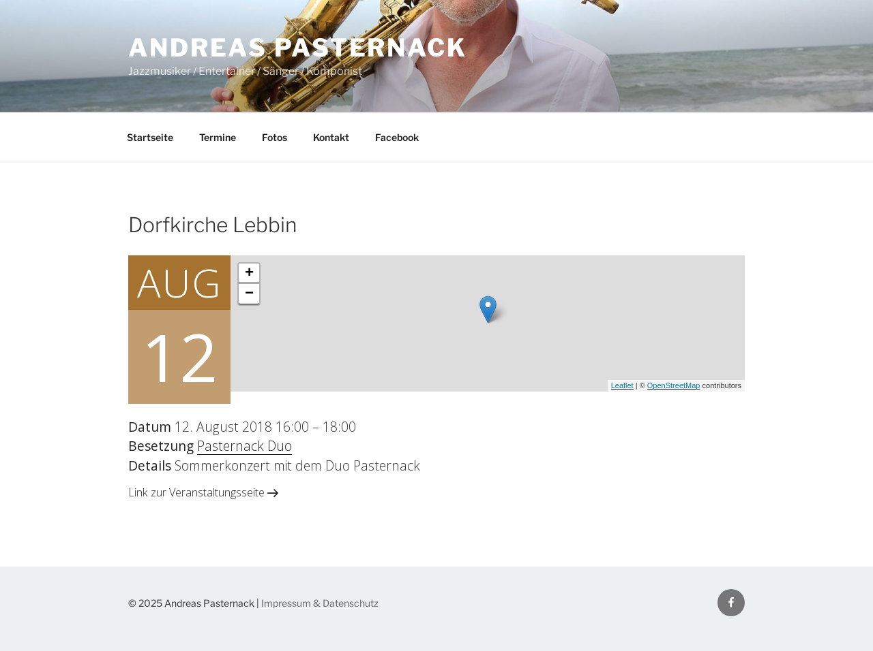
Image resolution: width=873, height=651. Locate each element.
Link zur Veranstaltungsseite (203, 492)
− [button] (249, 294)
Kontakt (331, 137)
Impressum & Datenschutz (320, 603)
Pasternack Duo (244, 445)
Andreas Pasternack (297, 48)
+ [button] (249, 274)
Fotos (274, 137)
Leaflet (622, 385)
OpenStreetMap (673, 385)
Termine (217, 137)
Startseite (150, 137)
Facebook (397, 137)
